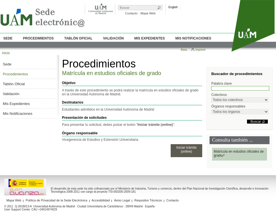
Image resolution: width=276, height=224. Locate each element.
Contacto (131, 13)
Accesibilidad (101, 200)
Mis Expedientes (149, 38)
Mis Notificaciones (193, 38)
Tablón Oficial (78, 38)
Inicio (6, 53)
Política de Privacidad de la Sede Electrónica (56, 200)
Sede (8, 38)
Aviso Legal (122, 200)
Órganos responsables (240, 109)
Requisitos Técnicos (148, 200)
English (173, 7)
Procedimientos (38, 38)
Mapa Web (148, 13)
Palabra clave (240, 86)
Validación (113, 38)
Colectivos (240, 97)
